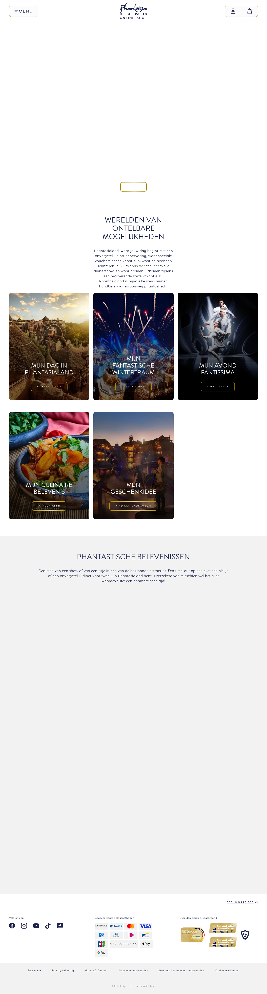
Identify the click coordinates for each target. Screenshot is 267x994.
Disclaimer (34, 970)
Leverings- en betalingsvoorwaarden (181, 970)
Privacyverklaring (63, 970)
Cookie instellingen (227, 970)
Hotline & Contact (96, 970)
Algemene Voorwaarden (133, 970)
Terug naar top (242, 902)
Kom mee (133, 126)
